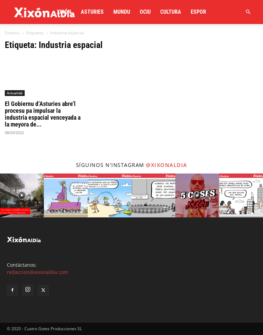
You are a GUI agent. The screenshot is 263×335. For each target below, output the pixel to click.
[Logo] (44, 12)
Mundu (121, 12)
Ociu (145, 12)
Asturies (92, 12)
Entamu (12, 33)
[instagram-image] (22, 195)
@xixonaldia (166, 164)
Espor (198, 12)
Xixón (64, 12)
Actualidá (15, 93)
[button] (248, 12)
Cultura (170, 12)
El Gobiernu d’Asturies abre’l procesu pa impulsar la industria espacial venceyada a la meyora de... (42, 114)
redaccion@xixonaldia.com (37, 272)
